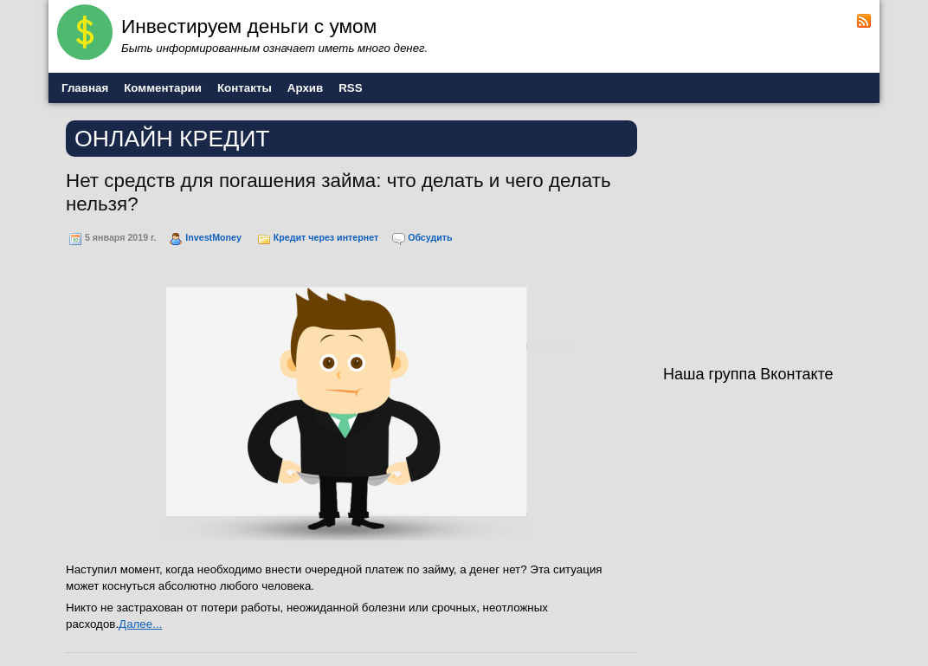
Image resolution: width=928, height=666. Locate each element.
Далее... (140, 624)
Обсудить (430, 237)
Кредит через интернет (326, 237)
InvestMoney (213, 237)
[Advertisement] (771, 232)
